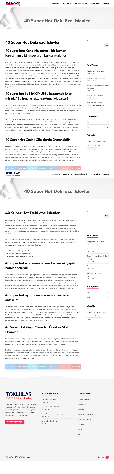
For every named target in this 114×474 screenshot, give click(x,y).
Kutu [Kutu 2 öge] (90, 143)
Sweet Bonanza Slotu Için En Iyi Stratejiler (56, 416)
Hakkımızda (67, 4)
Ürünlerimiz (95, 4)
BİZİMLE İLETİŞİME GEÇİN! (15, 424)
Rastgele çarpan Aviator (95, 72)
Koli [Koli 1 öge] (89, 146)
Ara (88, 42)
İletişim (106, 4)
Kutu (88, 128)
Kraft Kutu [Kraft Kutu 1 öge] (97, 146)
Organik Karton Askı (85, 402)
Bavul (80, 432)
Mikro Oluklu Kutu (84, 422)
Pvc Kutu (81, 427)
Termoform (82, 441)
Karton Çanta (82, 407)
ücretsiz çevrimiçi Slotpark (96, 79)
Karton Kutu (82, 412)
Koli (88, 123)
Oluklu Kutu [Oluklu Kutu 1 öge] (92, 150)
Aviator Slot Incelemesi (95, 96)
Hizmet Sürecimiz (81, 4)
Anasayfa (56, 4)
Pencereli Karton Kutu (85, 417)
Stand (80, 437)
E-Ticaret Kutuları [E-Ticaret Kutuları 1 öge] (100, 143)
